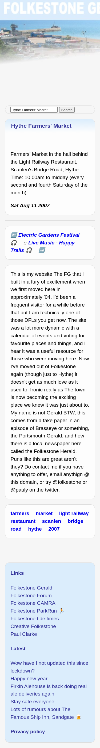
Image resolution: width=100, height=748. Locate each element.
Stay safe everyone (32, 701)
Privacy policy (27, 731)
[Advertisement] (50, 50)
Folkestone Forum (31, 595)
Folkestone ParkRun (33, 611)
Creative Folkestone (33, 626)
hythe (35, 529)
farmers (19, 513)
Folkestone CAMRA (32, 603)
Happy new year (28, 678)
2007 (54, 529)
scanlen (51, 521)
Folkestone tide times (34, 618)
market (44, 513)
